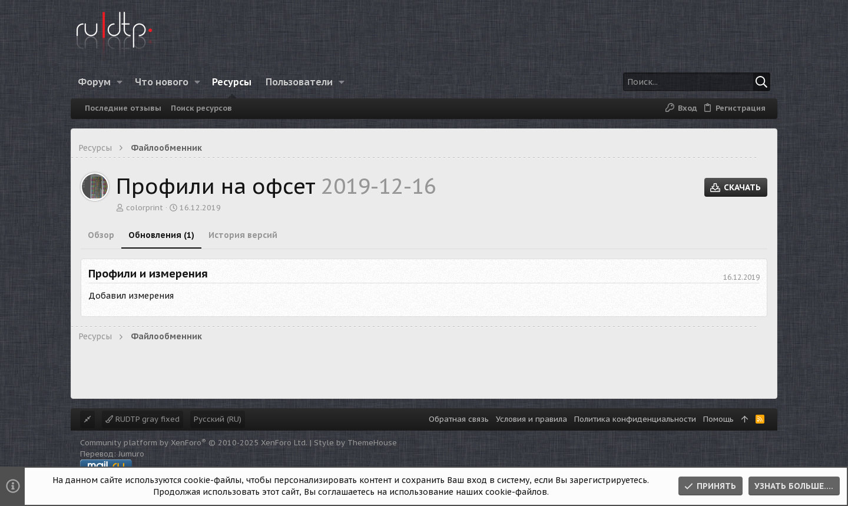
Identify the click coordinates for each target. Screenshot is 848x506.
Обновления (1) (161, 235)
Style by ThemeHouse (355, 443)
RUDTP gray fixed (142, 419)
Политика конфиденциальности (635, 419)
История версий (242, 235)
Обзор (101, 235)
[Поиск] (697, 82)
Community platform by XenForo (193, 443)
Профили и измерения (148, 273)
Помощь (718, 419)
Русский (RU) (217, 419)
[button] (120, 81)
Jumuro (131, 454)
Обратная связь (459, 419)
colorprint (144, 208)
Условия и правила (531, 419)
